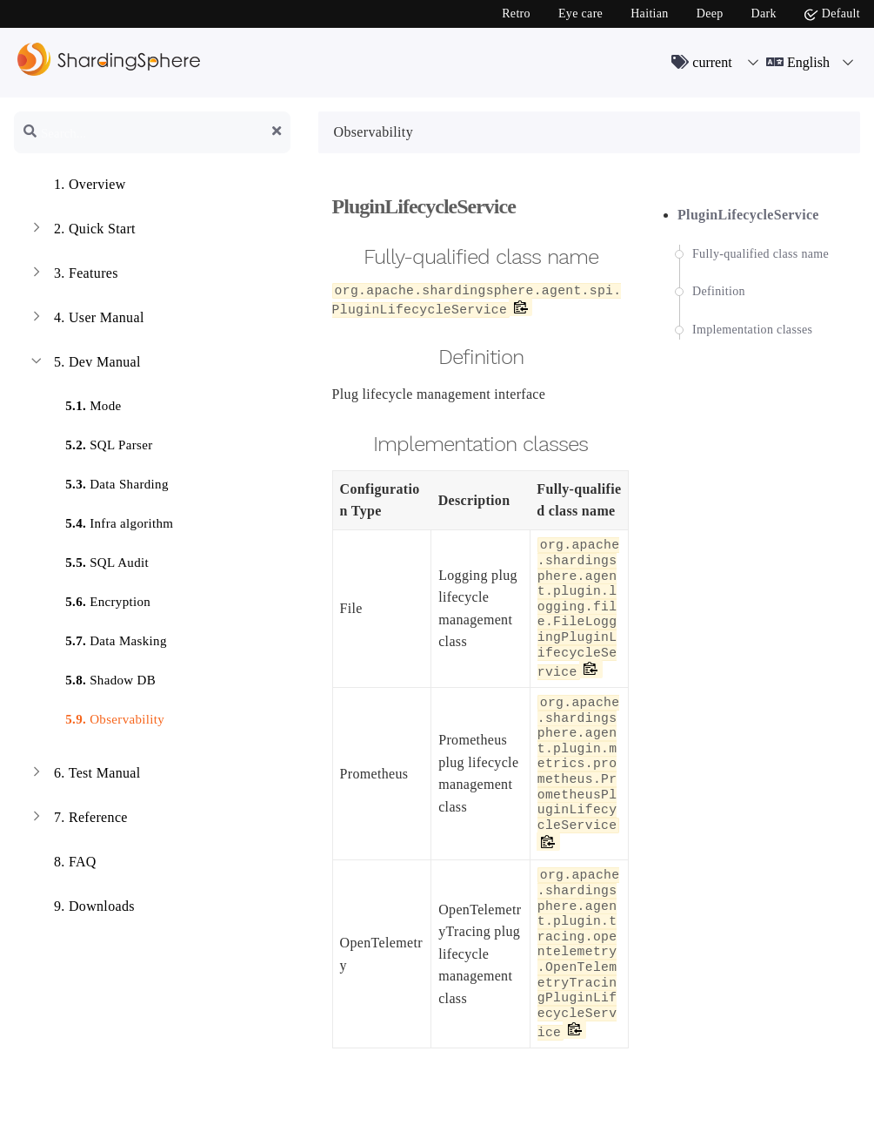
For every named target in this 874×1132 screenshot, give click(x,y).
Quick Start (82, 230)
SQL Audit (96, 559)
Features (73, 275)
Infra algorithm (108, 520)
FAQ (62, 863)
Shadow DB (100, 677)
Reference (78, 819)
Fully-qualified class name (760, 253)
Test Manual (84, 775)
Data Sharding (106, 481)
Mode (82, 403)
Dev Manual (84, 364)
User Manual (86, 319)
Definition (718, 291)
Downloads (81, 908)
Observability (104, 716)
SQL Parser (98, 442)
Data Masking (105, 638)
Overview (77, 186)
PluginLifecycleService (748, 214)
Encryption (97, 599)
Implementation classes (752, 329)
